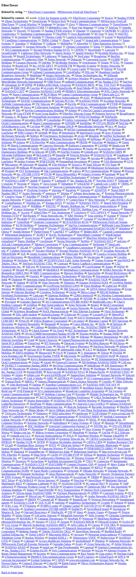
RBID (37, 394)
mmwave (51, 193)
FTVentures (29, 505)
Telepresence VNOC (84, 537)
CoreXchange (93, 266)
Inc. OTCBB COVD (28, 174)
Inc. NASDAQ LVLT (32, 298)
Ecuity (79, 544)
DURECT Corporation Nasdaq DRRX (26, 365)
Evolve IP (128, 521)
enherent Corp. (43, 346)
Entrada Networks (118, 470)
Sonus (97, 46)
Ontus (4, 416)
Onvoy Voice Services (77, 359)
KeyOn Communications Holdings (44, 110)
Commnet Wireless (12, 422)
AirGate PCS (34, 349)
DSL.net (89, 72)
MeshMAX (52, 269)
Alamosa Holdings (58, 295)
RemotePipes (124, 37)
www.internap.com (36, 317)
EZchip (70, 202)
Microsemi (70, 356)
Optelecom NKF (97, 486)
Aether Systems (26, 161)
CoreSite (35, 88)
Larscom (110, 49)
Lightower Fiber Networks (36, 53)
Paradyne (71, 190)
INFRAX (6, 442)
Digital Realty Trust (62, 317)
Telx (18, 110)
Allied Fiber (40, 212)
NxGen (99, 550)
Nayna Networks (66, 241)
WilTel (121, 266)
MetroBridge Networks (91, 126)
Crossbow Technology (52, 292)
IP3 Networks (52, 343)
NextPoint (35, 403)
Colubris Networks (20, 250)
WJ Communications (97, 171)
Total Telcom (93, 164)
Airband (100, 528)
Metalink (94, 135)
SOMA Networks (113, 269)
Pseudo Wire (8, 177)
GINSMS (70, 123)
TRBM (95, 477)
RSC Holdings (36, 426)
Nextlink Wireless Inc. (111, 53)
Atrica (27, 107)
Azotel (47, 362)
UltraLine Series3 (71, 445)
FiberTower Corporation (41, 11)
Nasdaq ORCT (9, 193)
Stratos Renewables (38, 400)
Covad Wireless (28, 24)
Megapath (50, 324)
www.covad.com (120, 413)
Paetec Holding (26, 241)
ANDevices (23, 336)
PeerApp (79, 480)
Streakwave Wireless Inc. (15, 327)
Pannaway (42, 413)
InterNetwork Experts (38, 477)
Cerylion (35, 126)
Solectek (56, 253)
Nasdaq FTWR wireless (58, 30)
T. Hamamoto (89, 352)
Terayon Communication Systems (72, 186)
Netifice (34, 135)
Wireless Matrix (40, 139)
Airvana (95, 158)
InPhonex (95, 139)
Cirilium (37, 247)
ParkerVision (41, 231)
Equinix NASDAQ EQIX (93, 282)
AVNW (41, 442)
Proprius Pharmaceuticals (119, 193)
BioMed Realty (113, 531)
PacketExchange (50, 314)
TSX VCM (44, 502)
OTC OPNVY (98, 212)
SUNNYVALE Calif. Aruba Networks (69, 260)
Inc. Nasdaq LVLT (15, 550)
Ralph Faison (69, 563)
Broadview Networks (13, 75)
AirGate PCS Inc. (65, 100)
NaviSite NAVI (105, 180)
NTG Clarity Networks (117, 91)
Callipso (59, 104)
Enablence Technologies (83, 502)
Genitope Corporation (46, 222)
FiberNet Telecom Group (77, 113)
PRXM (83, 142)
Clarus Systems (80, 422)
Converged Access (96, 59)
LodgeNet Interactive (13, 403)
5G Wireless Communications (114, 295)
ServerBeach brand (98, 509)
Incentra (41, 553)
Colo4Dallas (73, 72)
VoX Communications (64, 550)
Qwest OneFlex (14, 378)
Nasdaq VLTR (24, 442)
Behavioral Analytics (86, 451)
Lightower (51, 56)
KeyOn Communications (52, 209)
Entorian (85, 190)
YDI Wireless (59, 164)
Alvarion (114, 483)
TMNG (125, 183)
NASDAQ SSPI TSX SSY (101, 384)
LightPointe (8, 97)
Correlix (107, 381)
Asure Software (27, 69)
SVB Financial (25, 391)
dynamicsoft (8, 167)
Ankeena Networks (120, 540)
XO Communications (17, 49)
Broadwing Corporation (46, 167)
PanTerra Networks (104, 346)
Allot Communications (62, 142)
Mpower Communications (94, 24)
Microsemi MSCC (59, 534)
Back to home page (12, 572)
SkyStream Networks (13, 135)
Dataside (61, 155)
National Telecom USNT (33, 97)
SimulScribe (65, 88)
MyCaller (98, 330)
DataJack (19, 451)
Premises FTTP (10, 215)
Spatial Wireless (85, 53)
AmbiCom (60, 308)
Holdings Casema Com (58, 394)
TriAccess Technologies (18, 413)
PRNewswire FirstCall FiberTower (77, 11)
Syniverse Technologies (52, 266)
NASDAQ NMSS (89, 416)
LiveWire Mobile (122, 282)
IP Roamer (32, 419)
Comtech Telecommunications (83, 37)
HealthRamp (31, 448)
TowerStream (120, 24)
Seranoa (64, 324)
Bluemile (63, 499)
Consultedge (54, 120)
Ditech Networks (114, 317)
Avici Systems (113, 132)
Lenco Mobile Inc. (84, 324)
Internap (56, 190)
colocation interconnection (20, 397)
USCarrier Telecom (46, 515)
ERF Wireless (76, 215)
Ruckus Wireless (34, 537)
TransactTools (13, 381)
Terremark (18, 407)
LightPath (18, 416)
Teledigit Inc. (33, 202)
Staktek (21, 282)
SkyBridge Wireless (66, 62)
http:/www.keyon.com (114, 451)
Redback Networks (68, 368)
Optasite (81, 30)
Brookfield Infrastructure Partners (51, 467)
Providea (80, 394)
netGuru (121, 241)
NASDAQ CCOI (34, 464)
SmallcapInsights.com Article (64, 429)
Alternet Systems (117, 550)
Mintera (5, 158)
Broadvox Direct (75, 419)
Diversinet (7, 324)
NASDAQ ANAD (15, 547)
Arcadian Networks (115, 250)
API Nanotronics (114, 365)
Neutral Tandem (10, 27)
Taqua (121, 489)
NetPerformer (54, 247)
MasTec (79, 496)
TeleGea (113, 27)
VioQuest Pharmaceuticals (71, 493)
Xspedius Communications (82, 196)
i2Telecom (70, 314)
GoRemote (110, 158)
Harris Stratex (63, 53)
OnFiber (46, 62)
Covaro (84, 314)
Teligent (118, 502)
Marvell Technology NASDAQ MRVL (44, 525)
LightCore (111, 285)
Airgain (64, 521)
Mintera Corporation (46, 244)
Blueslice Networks (12, 186)
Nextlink (30, 78)
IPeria (86, 368)
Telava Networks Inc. (29, 129)
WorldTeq (10, 298)
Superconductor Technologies (60, 276)
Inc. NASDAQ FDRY (51, 78)
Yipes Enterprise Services (106, 43)
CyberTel (52, 563)
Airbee (19, 375)
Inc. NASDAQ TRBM (93, 327)
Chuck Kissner (40, 330)
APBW (95, 493)
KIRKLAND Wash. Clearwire (54, 84)
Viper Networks (50, 282)
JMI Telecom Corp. (75, 289)
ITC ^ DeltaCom (51, 158)
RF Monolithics (54, 129)
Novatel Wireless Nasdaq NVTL (51, 49)
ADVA (127, 394)
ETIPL (52, 151)
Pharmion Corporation (113, 400)
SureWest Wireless (88, 435)
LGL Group (11, 525)
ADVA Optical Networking (105, 289)
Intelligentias (8, 473)
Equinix (46, 180)
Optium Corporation (77, 46)
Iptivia (115, 186)
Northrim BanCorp (12, 349)
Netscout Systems (120, 368)
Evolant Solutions (41, 560)
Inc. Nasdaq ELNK (81, 180)
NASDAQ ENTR (72, 483)
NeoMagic (100, 368)
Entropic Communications (16, 346)
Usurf (4, 206)
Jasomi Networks (11, 199)
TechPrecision (75, 448)
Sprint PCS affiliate (12, 343)
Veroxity (21, 30)
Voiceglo (113, 308)
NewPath (73, 518)
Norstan (34, 547)
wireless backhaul (11, 46)
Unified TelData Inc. (13, 534)
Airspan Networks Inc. (112, 560)
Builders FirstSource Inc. (62, 327)
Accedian (99, 308)
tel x (111, 126)
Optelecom (82, 413)
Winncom (87, 518)
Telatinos (6, 438)
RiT (55, 483)
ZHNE (29, 84)
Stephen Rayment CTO (120, 442)
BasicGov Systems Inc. (116, 477)
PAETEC (51, 206)
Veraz (8, 285)
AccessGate (80, 477)
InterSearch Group (90, 132)
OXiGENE (83, 183)
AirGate (24, 177)
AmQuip (60, 502)
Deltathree (67, 183)
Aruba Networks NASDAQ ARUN (108, 496)
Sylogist (95, 177)
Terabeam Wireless (12, 190)
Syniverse (7, 336)
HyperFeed (38, 228)
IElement (71, 158)
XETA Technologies (50, 397)
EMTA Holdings (25, 352)
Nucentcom (19, 368)
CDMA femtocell (83, 295)
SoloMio (31, 196)
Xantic (109, 266)
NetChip (124, 123)
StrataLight (46, 69)
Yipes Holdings (92, 285)
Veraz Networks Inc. (52, 215)
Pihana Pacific (97, 371)
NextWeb (61, 33)
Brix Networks (97, 199)
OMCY (48, 126)
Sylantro (6, 375)
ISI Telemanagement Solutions (112, 359)
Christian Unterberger (121, 515)
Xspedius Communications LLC (64, 384)
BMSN (32, 499)
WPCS (122, 556)
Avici (111, 33)
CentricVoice (76, 199)
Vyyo (68, 167)
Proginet (10, 171)
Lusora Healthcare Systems (108, 78)
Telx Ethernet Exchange (86, 311)
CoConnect (78, 320)
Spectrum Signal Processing (42, 279)
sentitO (110, 429)
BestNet (124, 407)
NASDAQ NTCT (64, 400)
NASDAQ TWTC (89, 202)
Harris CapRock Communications (91, 263)
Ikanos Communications (47, 123)
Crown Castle (78, 69)
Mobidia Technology (108, 454)
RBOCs (29, 381)
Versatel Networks (111, 375)
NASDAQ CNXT (120, 371)
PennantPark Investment (73, 161)
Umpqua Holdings (11, 489)
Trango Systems (104, 260)
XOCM (54, 486)
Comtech (6, 269)
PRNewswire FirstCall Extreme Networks (25, 544)
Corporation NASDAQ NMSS (61, 387)
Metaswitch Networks (13, 139)
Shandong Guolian (109, 72)
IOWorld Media (124, 378)
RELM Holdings (109, 292)
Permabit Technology (33, 473)
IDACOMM (56, 464)
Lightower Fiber (34, 59)
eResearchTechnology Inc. (16, 521)
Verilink (36, 37)
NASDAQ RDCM (83, 521)
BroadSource (127, 113)
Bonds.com (118, 145)
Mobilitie (101, 349)
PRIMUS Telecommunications (82, 91)
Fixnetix (34, 276)
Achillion (32, 304)
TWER (45, 196)
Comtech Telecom (32, 563)
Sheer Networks (10, 509)
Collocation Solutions (47, 107)
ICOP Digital (99, 413)
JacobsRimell (83, 540)
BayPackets (29, 215)
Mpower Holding (74, 273)
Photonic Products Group (31, 486)
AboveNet (82, 43)
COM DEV (7, 320)
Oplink (33, 180)
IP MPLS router (49, 505)
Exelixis (78, 378)
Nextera (40, 521)
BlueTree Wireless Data (100, 238)
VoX (23, 253)
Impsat (117, 171)
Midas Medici (36, 410)
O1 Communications (99, 378)
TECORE (37, 260)
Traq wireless (95, 215)
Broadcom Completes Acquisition (85, 391)
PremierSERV (35, 371)
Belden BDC (91, 231)
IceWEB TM (65, 65)
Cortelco (6, 228)
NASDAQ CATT (14, 91)
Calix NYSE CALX (120, 199)
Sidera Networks (114, 46)
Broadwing (100, 56)
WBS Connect (26, 132)
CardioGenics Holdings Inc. (55, 458)
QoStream (73, 470)
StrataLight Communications (102, 40)
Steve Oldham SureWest (62, 410)
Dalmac (36, 384)
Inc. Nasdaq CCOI (11, 371)
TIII (70, 512)
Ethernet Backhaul (25, 292)
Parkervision (107, 537)
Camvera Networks (53, 145)
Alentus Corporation (41, 368)
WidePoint (36, 43)
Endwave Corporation (81, 145)
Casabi (48, 238)
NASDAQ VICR (98, 279)
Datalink (43, 164)
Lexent (109, 37)
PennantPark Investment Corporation (53, 116)
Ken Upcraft (54, 371)
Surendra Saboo (62, 544)
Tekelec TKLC (9, 263)
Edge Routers (56, 298)
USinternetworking (16, 556)
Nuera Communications (26, 94)
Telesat (105, 352)
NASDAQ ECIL (103, 155)
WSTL (52, 445)
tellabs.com (33, 375)
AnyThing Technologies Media (98, 410)
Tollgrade (123, 180)
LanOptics (7, 161)
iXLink (24, 247)
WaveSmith (94, 49)
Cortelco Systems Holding (112, 253)
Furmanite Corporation (48, 528)
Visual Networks (30, 387)
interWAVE (124, 260)
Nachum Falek (125, 553)
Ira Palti (61, 69)
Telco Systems (116, 340)
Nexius (103, 129)
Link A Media (35, 378)
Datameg (127, 104)
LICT (89, 349)
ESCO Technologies (89, 317)
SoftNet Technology (114, 135)
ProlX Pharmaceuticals (56, 311)
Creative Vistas (13, 196)
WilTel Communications (81, 129)
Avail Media (83, 88)
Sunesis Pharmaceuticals (52, 381)
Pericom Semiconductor (48, 435)
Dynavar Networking (103, 499)
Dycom (52, 228)
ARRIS (128, 88)
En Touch (58, 330)
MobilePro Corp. (58, 27)
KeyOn (72, 104)
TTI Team (111, 164)
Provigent (10, 301)
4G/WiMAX (26, 480)
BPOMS (33, 158)
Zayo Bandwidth (80, 33)
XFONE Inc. (101, 426)
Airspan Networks (36, 46)
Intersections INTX (44, 177)
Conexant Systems (113, 493)
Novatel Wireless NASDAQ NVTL (79, 250)
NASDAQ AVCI (103, 241)
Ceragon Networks (26, 62)
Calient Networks (11, 419)
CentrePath (23, 222)
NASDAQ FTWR (34, 27)
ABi (72, 336)
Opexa (5, 231)
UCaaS (9, 445)
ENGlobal (21, 359)
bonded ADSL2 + (59, 537)
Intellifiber (86, 123)
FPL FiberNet (9, 454)
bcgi (122, 174)
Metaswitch (45, 352)
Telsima (64, 193)
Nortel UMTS (37, 534)
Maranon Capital (98, 320)
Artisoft (102, 464)
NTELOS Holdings (90, 116)
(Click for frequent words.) (53, 17)
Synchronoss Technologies (58, 135)
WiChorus (119, 343)
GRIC (125, 336)
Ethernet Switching (12, 340)
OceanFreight (9, 53)
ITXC (116, 62)
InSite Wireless (123, 544)
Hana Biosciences (71, 148)
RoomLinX (21, 65)
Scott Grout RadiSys (47, 113)
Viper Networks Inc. (12, 410)
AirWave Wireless (78, 78)
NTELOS (24, 320)
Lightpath (60, 180)
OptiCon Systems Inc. (76, 107)
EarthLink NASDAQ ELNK (50, 336)
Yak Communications (56, 171)
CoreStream (46, 241)
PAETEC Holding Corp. (84, 209)
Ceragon (88, 218)
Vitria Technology (114, 311)
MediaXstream (102, 97)
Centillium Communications (21, 40)
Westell (20, 269)
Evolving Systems (37, 190)
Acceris (25, 212)
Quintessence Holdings (14, 151)
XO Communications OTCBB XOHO (67, 301)
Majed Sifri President (116, 202)
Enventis (36, 30)
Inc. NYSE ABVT (43, 65)
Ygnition (72, 352)
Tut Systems (116, 391)
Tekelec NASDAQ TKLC (56, 531)
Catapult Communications (117, 231)
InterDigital (126, 410)
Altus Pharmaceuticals (61, 473)
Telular (105, 62)
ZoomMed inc (37, 451)
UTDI (4, 368)
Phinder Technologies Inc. (104, 394)
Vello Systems (96, 515)
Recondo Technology (104, 407)
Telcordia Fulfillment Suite (16, 155)
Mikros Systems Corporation (52, 432)
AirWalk (43, 132)
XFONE (88, 298)
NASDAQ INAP (105, 356)
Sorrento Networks (38, 422)
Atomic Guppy (95, 512)
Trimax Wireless (73, 257)
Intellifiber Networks (119, 120)
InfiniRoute (93, 365)
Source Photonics (79, 346)
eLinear (111, 215)
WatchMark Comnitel (89, 234)
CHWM (79, 49)
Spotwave (120, 148)
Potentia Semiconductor (103, 206)
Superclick (67, 56)
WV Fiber (7, 218)
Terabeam (46, 24)
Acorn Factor (32, 238)
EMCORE (20, 88)
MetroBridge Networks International (22, 81)
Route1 (95, 304)
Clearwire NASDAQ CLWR (45, 91)
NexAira (95, 69)
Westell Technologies (29, 56)
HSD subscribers (61, 413)
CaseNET (58, 231)
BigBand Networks (112, 196)
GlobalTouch (106, 556)
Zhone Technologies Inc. (89, 75)
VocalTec (87, 253)
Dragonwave (127, 525)
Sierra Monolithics (66, 174)
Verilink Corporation (115, 416)
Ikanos (24, 116)
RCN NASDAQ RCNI (76, 222)
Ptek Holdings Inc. (111, 419)
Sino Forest (124, 448)
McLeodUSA (43, 155)
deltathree (124, 228)
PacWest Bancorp (99, 343)
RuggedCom (80, 499)
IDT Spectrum (120, 320)
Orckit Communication (18, 528)
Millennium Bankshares (18, 234)
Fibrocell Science (108, 521)
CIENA (124, 30)
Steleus (5, 451)
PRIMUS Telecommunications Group (52, 556)
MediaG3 (112, 142)
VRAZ (97, 422)
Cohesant (29, 540)
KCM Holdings (25, 225)
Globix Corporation (76, 120)
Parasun (112, 512)
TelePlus (58, 196)
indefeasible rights (71, 349)
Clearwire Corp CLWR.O (90, 403)
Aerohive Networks (123, 298)
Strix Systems (93, 429)
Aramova (6, 493)
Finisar (124, 215)
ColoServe (80, 212)
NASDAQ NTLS (75, 371)
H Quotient (21, 37)
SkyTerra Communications (68, 365)
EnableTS (77, 509)
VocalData (101, 186)
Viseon (16, 540)
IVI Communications (50, 391)
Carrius (96, 525)
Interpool (51, 349)
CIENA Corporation (100, 438)
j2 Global (102, 298)
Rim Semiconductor (52, 304)
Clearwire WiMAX (48, 289)
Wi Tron (99, 33)
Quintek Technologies (58, 496)
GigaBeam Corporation (79, 247)
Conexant (62, 263)
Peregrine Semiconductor (102, 534)
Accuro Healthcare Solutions (55, 540)
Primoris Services (105, 113)
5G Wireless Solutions (107, 88)
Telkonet (84, 336)
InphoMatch (60, 422)
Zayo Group (50, 183)
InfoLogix (123, 429)
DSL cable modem (26, 314)
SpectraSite (94, 273)
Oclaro (36, 362)
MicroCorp (35, 496)
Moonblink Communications (43, 257)
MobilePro (66, 43)
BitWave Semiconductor (65, 97)
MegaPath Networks (72, 515)
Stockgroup (119, 509)
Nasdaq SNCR (65, 126)
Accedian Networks (114, 100)
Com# (30, 340)
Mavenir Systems (86, 65)
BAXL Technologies (61, 234)
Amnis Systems (38, 253)
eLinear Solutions (24, 209)
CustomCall (47, 499)
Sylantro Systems (91, 174)
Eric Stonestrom (61, 212)
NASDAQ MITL (85, 84)
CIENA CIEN (94, 442)
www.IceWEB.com (55, 375)
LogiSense (7, 132)
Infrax (131, 502)
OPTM (33, 282)
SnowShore (94, 480)
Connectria (103, 461)
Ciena (101, 27)
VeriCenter (83, 56)
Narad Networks (120, 212)
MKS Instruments (116, 505)
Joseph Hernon (21, 231)
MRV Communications (46, 273)
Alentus (25, 454)
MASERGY (27, 518)
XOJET (40, 234)
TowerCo (76, 164)
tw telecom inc (36, 416)
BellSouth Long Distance (116, 225)
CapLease (38, 295)
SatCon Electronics (12, 257)
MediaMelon (72, 218)
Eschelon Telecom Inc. (72, 438)
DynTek (117, 352)
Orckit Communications (15, 123)
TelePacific (57, 512)
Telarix (35, 183)
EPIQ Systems (13, 477)
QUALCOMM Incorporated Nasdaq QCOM (50, 333)
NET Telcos (8, 480)
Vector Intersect (46, 480)
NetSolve (22, 260)
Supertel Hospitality (29, 324)
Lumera (108, 257)
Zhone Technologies (16, 21)
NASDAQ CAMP (15, 180)
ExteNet (81, 139)
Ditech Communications (24, 145)
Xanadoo (65, 480)
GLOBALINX (106, 218)
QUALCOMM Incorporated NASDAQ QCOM (88, 228)
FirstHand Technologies (15, 295)
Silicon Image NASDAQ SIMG (34, 493)
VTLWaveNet (37, 142)
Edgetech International (78, 528)
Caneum (20, 496)
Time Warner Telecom (14, 148)
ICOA (131, 46)
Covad (77, 40)
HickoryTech (58, 21)
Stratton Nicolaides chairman (65, 442)
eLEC (86, 97)
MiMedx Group (24, 289)
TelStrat (88, 454)
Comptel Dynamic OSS (80, 464)
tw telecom (38, 151)
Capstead (88, 547)
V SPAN (60, 560)
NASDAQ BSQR (52, 419)
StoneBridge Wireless (105, 107)
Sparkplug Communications (36, 33)
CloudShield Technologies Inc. (45, 407)
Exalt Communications (38, 199)
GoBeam (51, 43)
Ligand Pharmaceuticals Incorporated (83, 340)
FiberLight (72, 253)
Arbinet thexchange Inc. (87, 193)
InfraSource (69, 132)
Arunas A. (10, 116)
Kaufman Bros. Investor (30, 445)
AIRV (50, 378)
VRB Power (54, 81)
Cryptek (105, 502)
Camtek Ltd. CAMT (105, 183)
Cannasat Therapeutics (50, 518)
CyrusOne (7, 183)
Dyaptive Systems (73, 486)
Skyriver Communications (119, 177)
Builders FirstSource (78, 397)
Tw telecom (121, 247)
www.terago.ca (111, 209)
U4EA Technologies (105, 397)
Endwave (10, 518)
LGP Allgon (50, 148)
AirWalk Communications (16, 104)
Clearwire (95, 30)
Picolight (22, 218)
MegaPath (78, 432)
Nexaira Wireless (89, 333)
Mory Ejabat (118, 464)
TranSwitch (28, 458)
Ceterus (95, 161)
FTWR (114, 104)
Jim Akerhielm (119, 486)
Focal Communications (83, 21)
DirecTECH (104, 247)
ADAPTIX (100, 190)
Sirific (102, 324)
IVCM (48, 174)
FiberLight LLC (111, 94)
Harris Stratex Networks (84, 381)
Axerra (90, 148)
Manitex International (106, 336)
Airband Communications (47, 72)
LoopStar (76, 266)
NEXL (93, 419)
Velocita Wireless (79, 155)
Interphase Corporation (69, 238)
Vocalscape (93, 257)
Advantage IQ (13, 84)
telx (3, 250)
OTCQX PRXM (105, 123)
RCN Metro (50, 94)
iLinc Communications (76, 244)
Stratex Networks (110, 65)
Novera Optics (9, 563)
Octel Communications (14, 362)
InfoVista (86, 276)
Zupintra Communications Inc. (115, 547)
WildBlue (36, 206)
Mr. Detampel (82, 467)
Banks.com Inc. (22, 432)
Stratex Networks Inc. (58, 75)
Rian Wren (40, 454)
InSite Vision (23, 515)
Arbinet (72, 110)
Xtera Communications (63, 553)
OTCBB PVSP (71, 454)
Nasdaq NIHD (111, 333)
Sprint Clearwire (48, 340)
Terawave (20, 461)
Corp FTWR (24, 113)
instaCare (48, 547)
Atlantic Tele (19, 206)
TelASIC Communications (36, 100)
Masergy (110, 422)
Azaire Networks (32, 193)
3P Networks (62, 477)
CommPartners (13, 202)
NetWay (85, 241)
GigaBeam (123, 155)
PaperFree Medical (73, 279)
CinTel (54, 454)
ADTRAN (63, 378)
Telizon (108, 69)
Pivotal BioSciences (116, 273)
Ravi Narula (88, 553)
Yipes (83, 158)
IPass (55, 132)
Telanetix (129, 167)
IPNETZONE (47, 161)
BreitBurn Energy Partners (98, 387)
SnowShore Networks (88, 531)
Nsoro (4, 94)
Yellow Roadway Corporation (50, 320)
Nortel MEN (118, 190)
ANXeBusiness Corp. (13, 126)
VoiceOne (97, 142)
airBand (27, 308)
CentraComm (9, 387)
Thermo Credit (53, 37)
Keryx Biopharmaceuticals (46, 359)
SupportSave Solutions (83, 375)
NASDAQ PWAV (89, 100)
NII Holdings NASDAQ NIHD (99, 362)
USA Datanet (113, 139)
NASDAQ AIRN (112, 151)
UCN (130, 161)
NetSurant (98, 244)
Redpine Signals (28, 531)
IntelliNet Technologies (73, 177)
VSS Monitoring (113, 161)
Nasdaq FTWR (125, 17)
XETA (24, 330)
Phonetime (37, 429)
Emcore (130, 375)
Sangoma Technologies (51, 225)
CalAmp (19, 158)
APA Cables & (79, 525)
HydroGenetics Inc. (37, 566)
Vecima (60, 24)
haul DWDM (46, 489)
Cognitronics (8, 33)
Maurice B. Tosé (10, 512)
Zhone (66, 40)
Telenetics (69, 282)
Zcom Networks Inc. (98, 544)
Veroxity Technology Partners (117, 473)
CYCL (52, 521)
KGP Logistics (86, 556)
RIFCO (99, 467)
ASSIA (17, 566)
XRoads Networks (93, 470)
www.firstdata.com (12, 356)
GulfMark (86, 356)
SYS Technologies (29, 171)
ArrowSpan (37, 461)
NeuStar (93, 432)
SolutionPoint (59, 566)
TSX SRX (110, 525)
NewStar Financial (38, 186)
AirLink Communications (16, 244)
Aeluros (20, 142)
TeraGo (109, 17)
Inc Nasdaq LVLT (108, 81)
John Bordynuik (19, 384)
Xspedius (20, 43)
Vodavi (31, 489)
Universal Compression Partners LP (69, 426)
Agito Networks (87, 473)
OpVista (116, 129)
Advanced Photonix (12, 499)
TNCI (89, 461)
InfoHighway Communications (81, 269)
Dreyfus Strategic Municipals (101, 445)
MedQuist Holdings (109, 518)
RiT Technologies (78, 330)
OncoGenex (123, 438)
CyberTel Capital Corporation (98, 110)
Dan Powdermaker (68, 547)
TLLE (102, 458)
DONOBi (110, 30)
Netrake (125, 158)
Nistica (5, 432)
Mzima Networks (63, 139)
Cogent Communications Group (80, 94)
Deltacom (76, 59)
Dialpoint (17, 279)
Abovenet (28, 164)
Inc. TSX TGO (107, 84)
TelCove (30, 266)
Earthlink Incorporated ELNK (65, 461)
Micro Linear (88, 292)
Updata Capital (71, 505)
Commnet (56, 46)
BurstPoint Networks (13, 276)
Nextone (22, 183)
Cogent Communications (15, 394)
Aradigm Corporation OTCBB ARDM (45, 509)
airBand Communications (79, 81)
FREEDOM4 (8, 253)
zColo (81, 135)
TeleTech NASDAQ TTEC (37, 263)
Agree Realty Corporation (48, 470)
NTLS (69, 435)
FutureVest (34, 343)
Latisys (77, 171)
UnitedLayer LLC (20, 435)
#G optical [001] (95, 483)
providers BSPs (33, 120)
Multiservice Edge (59, 451)
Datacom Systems (74, 343)
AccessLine (104, 148)
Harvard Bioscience (35, 512)
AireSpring (7, 69)
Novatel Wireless (45, 250)
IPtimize (100, 540)
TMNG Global (49, 40)
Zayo (72, 24)
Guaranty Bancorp (30, 301)
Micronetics (11, 164)
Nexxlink (73, 298)
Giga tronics (106, 553)
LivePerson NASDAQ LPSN (63, 285)
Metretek (6, 314)
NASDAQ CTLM (24, 502)
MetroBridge (12, 107)
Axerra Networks (79, 308)
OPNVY (60, 199)
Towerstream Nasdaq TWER (43, 356)
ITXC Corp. (12, 505)
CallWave (74, 231)
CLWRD (103, 145)
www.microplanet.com (82, 560)
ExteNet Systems (70, 151)
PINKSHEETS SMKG (100, 448)
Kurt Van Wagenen (83, 27)
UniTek (106, 432)
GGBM (115, 59)
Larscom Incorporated (14, 560)
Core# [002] (43, 308)
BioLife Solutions (77, 407)
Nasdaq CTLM (19, 467)
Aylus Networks (77, 304)
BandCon (97, 120)
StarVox (127, 81)
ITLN (59, 352)
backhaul (110, 174)
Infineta (124, 346)
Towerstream (39, 21)
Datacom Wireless (52, 448)
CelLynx (126, 362)
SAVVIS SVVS (93, 505)
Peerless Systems (85, 458)
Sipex (80, 512)
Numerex (115, 458)
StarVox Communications (83, 225)
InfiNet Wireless (87, 400)
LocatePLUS (100, 314)
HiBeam (24, 167)
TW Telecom (42, 104)
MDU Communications (29, 285)
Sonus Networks (57, 59)
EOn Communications (93, 104)
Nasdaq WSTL (54, 202)
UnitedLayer (91, 151)
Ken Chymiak (24, 438)
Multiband (36, 75)
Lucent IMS (35, 269)
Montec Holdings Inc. (73, 206)
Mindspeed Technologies (105, 167)
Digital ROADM (45, 438)
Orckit (72, 292)
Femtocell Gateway (66, 362)
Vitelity (35, 148)
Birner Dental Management (16, 553)
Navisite (86, 550)
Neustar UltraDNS (113, 435)
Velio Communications (62, 416)
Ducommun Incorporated (110, 276)
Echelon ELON (39, 550)
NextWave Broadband (25, 311)
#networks (21, 228)
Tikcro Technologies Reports (97, 563)
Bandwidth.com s (103, 301)
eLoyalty (49, 88)
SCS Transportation (69, 489)
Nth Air (61, 346)
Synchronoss (89, 62)
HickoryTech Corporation (99, 489)
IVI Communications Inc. (46, 218)
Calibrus (39, 327)
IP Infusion (116, 324)
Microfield (81, 167)
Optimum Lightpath (37, 483)
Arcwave (79, 534)
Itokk (4, 279)
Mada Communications (59, 403)
